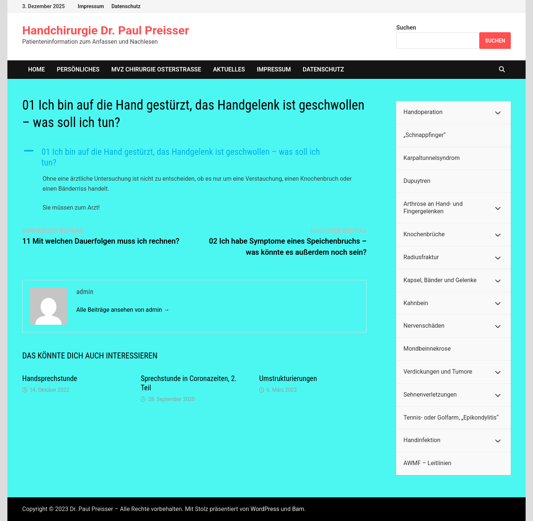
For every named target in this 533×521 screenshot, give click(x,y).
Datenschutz (126, 6)
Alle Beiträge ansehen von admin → (123, 309)
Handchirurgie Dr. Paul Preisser (105, 30)
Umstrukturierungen (288, 378)
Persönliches (78, 69)
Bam (298, 508)
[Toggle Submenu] (498, 112)
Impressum (91, 6)
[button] (194, 157)
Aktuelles (229, 69)
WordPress (265, 508)
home (36, 69)
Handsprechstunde (49, 378)
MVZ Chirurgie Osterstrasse (156, 69)
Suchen (406, 27)
